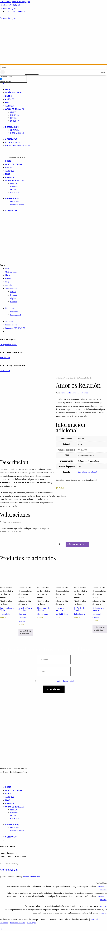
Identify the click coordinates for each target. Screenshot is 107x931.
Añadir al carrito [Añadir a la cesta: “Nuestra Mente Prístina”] (25, 632)
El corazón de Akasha (43, 609)
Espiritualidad (91, 480)
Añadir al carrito (77, 544)
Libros (62, 378)
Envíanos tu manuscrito (31, 876)
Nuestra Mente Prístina (25, 609)
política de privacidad (65, 681)
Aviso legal (31, 922)
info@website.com (8, 344)
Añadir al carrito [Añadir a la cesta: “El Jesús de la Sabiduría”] (99, 628)
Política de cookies (17, 922)
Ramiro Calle (66, 392)
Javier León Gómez (80, 392)
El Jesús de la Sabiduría (98, 609)
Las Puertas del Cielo (7, 609)
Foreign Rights (101, 883)
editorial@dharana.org (9, 863)
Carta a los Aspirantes (60, 609)
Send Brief (5, 357)
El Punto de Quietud (79, 609)
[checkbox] (13, 80)
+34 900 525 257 (9, 869)
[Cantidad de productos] (60, 544)
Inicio (58, 378)
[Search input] (54, 67)
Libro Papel (92, 472)
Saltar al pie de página (21, 1)
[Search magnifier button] (104, 72)
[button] (53, 883)
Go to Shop (5, 370)
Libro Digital (82, 472)
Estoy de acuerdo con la (54, 681)
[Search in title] (1, 79)
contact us (102, 906)
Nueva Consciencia (71, 378)
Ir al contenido (5, 1)
